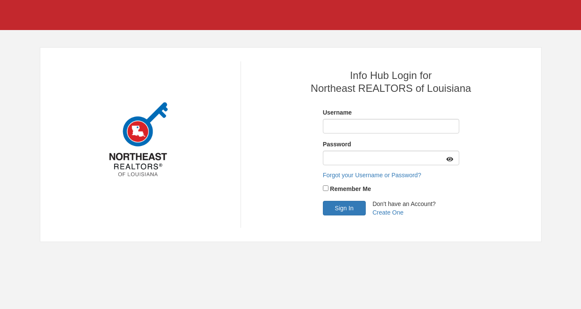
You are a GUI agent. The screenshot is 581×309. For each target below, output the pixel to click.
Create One (388, 212)
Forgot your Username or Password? (372, 175)
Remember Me (350, 188)
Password (337, 144)
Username (337, 112)
